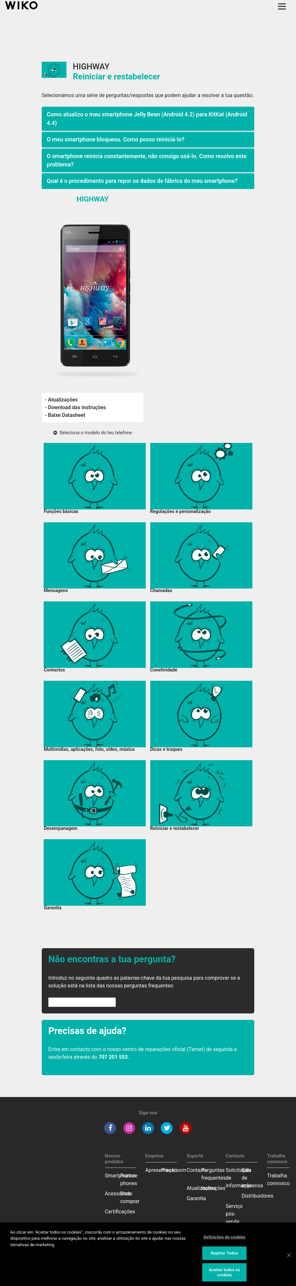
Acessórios (118, 1194)
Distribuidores (258, 1196)
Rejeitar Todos (224, 1255)
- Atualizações (61, 400)
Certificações (120, 1212)
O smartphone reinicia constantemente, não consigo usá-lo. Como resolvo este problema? (147, 160)
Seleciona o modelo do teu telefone (92, 433)
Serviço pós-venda (234, 1214)
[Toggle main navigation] (282, 6)
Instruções (213, 1188)
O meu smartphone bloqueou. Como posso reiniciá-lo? (116, 139)
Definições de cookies (225, 1239)
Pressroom (173, 1170)
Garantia (196, 1198)
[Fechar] (289, 1258)
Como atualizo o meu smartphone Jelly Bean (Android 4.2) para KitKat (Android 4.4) (147, 118)
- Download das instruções (75, 407)
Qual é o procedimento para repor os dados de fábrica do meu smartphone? (142, 181)
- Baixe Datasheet (65, 415)
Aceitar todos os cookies (224, 1275)
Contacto (197, 1170)
